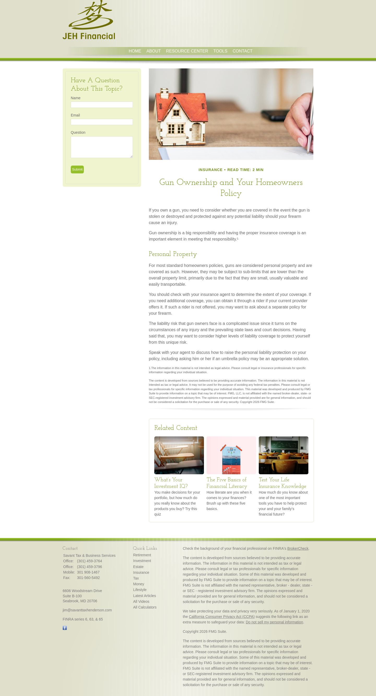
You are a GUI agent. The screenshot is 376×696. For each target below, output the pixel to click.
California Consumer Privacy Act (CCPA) (222, 617)
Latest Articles (144, 596)
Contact (242, 51)
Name (75, 98)
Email (75, 115)
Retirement (142, 555)
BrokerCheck (297, 548)
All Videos (141, 601)
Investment (142, 561)
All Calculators (144, 607)
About (153, 51)
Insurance (141, 572)
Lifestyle (139, 590)
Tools (220, 51)
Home (135, 51)
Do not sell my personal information (274, 622)
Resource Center (187, 51)
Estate (138, 567)
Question (78, 132)
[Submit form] (77, 169)
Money (138, 584)
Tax (136, 578)
